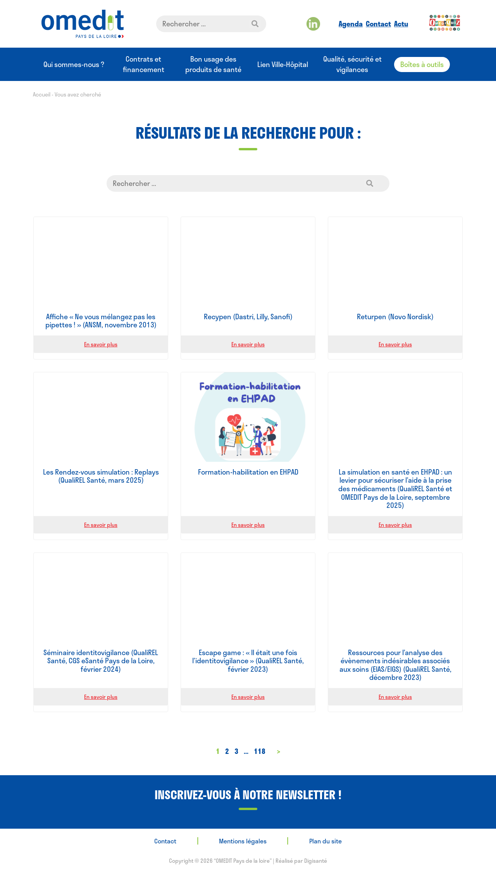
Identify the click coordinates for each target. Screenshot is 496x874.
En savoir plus (100, 344)
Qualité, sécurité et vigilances (352, 64)
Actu (401, 23)
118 (259, 751)
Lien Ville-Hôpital (282, 64)
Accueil (41, 94)
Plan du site (325, 841)
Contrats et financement (143, 64)
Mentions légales (243, 841)
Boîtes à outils (422, 64)
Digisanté (315, 861)
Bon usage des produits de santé (213, 64)
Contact (378, 23)
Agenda (351, 23)
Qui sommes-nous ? (73, 64)
